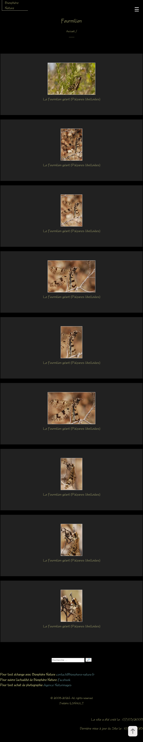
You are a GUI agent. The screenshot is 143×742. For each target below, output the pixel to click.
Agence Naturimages (58, 685)
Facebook (64, 679)
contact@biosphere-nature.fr (75, 674)
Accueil (70, 31)
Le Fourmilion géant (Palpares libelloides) (71, 99)
